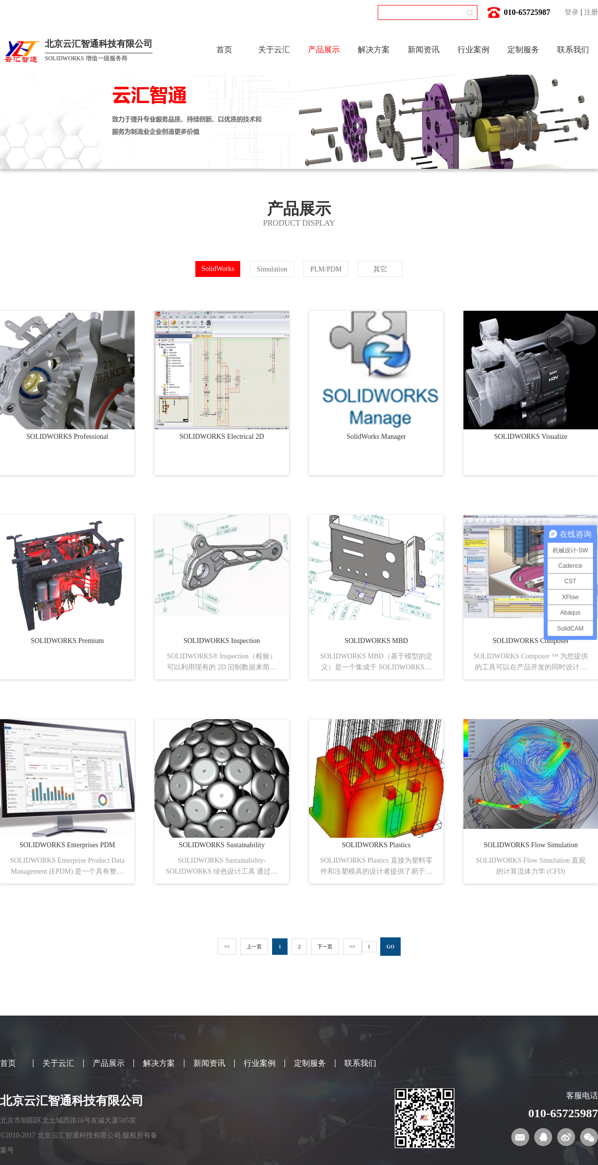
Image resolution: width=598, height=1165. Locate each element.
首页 (224, 49)
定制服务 (523, 49)
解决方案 (374, 49)
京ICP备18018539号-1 (48, 1150)
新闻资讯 (424, 49)
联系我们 (573, 49)
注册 (591, 12)
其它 (380, 269)
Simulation (272, 269)
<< (227, 946)
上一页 (254, 946)
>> (352, 946)
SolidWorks (217, 268)
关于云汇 (274, 49)
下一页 (324, 946)
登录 (572, 12)
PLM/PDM (326, 269)
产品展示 (324, 49)
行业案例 (473, 49)
